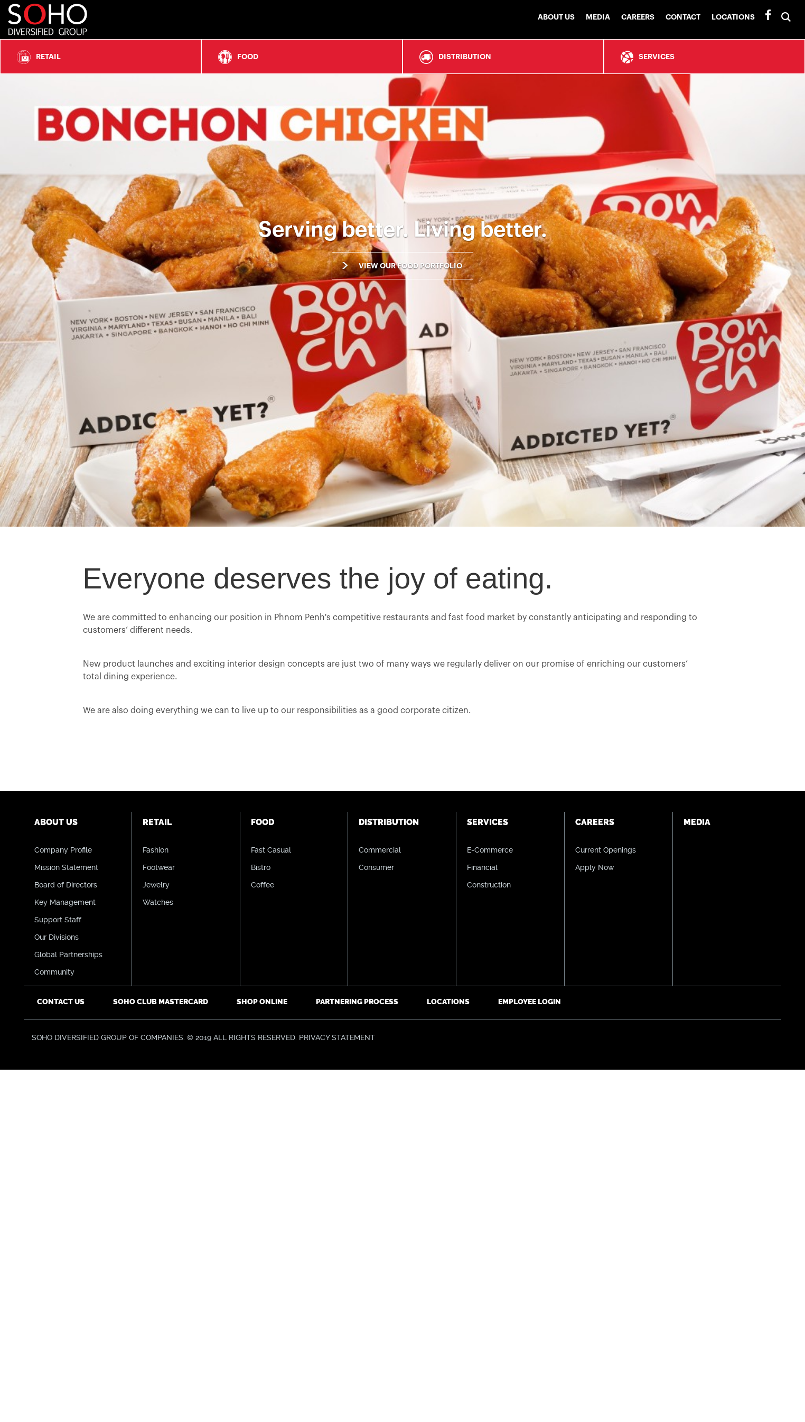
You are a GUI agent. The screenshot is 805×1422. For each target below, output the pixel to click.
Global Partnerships (68, 954)
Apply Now (594, 867)
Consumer (376, 867)
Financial (482, 867)
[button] (788, 7)
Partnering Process (357, 1001)
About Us (556, 17)
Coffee (262, 885)
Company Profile (63, 850)
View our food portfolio (410, 265)
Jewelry (156, 885)
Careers (637, 17)
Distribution (452, 57)
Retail (36, 57)
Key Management (65, 902)
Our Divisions (56, 937)
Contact (683, 17)
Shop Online (262, 1001)
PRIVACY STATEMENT (337, 1037)
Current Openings (605, 850)
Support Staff (57, 919)
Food (235, 57)
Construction (489, 885)
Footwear (159, 867)
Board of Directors (65, 885)
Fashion (156, 850)
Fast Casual (271, 850)
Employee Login (529, 1001)
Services (645, 57)
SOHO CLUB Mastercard (160, 1001)
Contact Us (61, 1001)
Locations (733, 17)
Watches (158, 902)
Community (54, 972)
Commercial (380, 850)
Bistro (260, 867)
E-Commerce (490, 850)
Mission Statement (66, 867)
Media (598, 17)
